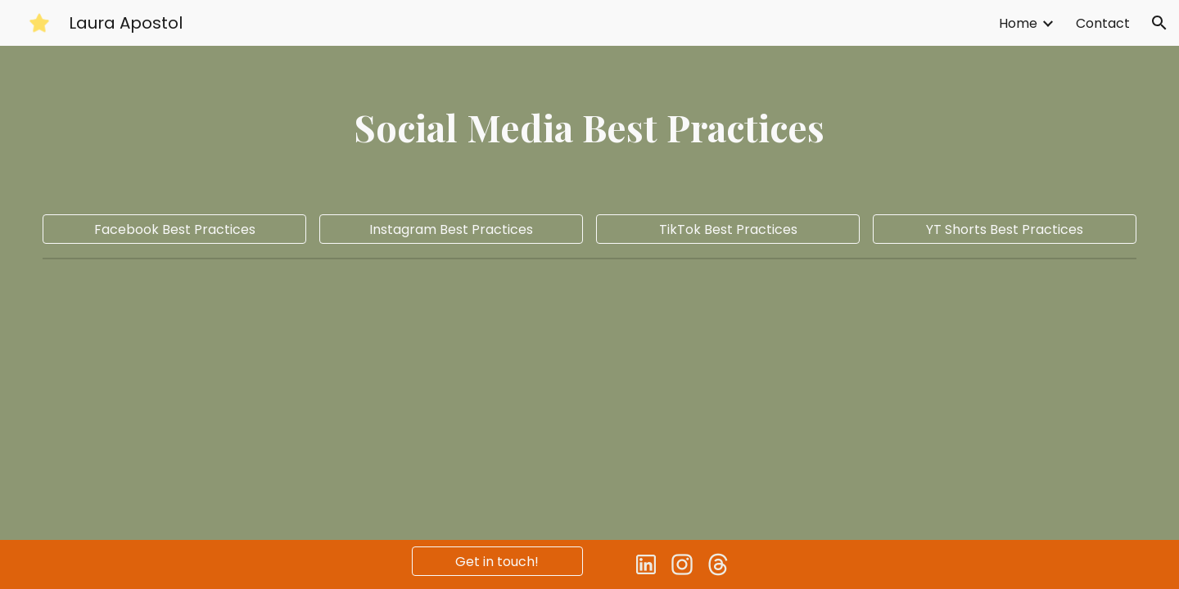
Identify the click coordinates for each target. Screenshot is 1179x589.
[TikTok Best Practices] (727, 229)
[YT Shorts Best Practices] (1004, 229)
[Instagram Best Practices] (450, 229)
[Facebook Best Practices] (174, 229)
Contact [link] (1103, 23)
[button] (1159, 23)
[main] (589, 126)
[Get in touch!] (497, 561)
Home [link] (1018, 23)
